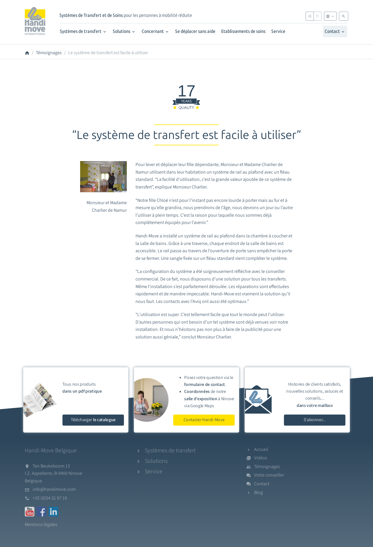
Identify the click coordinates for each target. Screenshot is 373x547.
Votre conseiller (269, 475)
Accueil (261, 449)
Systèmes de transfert (83, 31)
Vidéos (260, 458)
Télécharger (93, 420)
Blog (258, 492)
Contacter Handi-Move (204, 420)
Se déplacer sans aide (195, 31)
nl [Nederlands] (309, 16)
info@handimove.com (54, 489)
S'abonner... (315, 420)
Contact (335, 31)
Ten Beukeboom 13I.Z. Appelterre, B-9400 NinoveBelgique (53, 473)
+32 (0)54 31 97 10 (50, 498)
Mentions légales (41, 524)
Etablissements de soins (243, 31)
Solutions (124, 31)
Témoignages (49, 53)
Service (278, 31)
